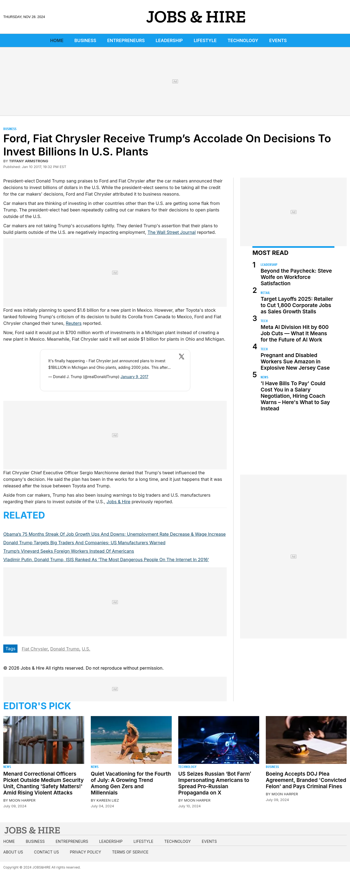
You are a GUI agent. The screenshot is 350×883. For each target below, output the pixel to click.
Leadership (169, 40)
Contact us (46, 852)
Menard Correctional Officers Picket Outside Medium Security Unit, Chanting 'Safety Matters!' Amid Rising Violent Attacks (43, 783)
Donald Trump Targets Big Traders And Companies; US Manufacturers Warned (84, 542)
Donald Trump (64, 649)
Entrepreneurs (126, 40)
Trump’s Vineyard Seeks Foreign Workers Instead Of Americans (68, 551)
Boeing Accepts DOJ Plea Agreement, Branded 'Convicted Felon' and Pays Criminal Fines (306, 780)
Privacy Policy (85, 852)
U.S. (86, 649)
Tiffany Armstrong (28, 161)
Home (56, 40)
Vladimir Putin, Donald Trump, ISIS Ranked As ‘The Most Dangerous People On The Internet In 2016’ (106, 559)
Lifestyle (205, 40)
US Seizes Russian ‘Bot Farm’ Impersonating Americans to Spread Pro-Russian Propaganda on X (214, 783)
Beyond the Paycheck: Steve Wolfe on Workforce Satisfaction (296, 277)
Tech (264, 321)
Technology (243, 40)
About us (13, 852)
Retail (265, 293)
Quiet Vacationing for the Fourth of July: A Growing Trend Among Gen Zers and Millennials (131, 783)
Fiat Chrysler (35, 649)
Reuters (74, 323)
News (264, 377)
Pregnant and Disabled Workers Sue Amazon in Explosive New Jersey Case (295, 361)
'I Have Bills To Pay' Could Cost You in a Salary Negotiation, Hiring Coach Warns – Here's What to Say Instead (295, 396)
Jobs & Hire (118, 501)
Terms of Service (130, 852)
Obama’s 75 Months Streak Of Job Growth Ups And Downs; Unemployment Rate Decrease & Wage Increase (114, 534)
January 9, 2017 (134, 377)
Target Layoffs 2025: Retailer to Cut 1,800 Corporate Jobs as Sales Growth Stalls (297, 305)
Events (278, 40)
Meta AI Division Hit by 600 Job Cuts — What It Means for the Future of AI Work (295, 333)
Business (85, 40)
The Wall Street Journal (171, 232)
